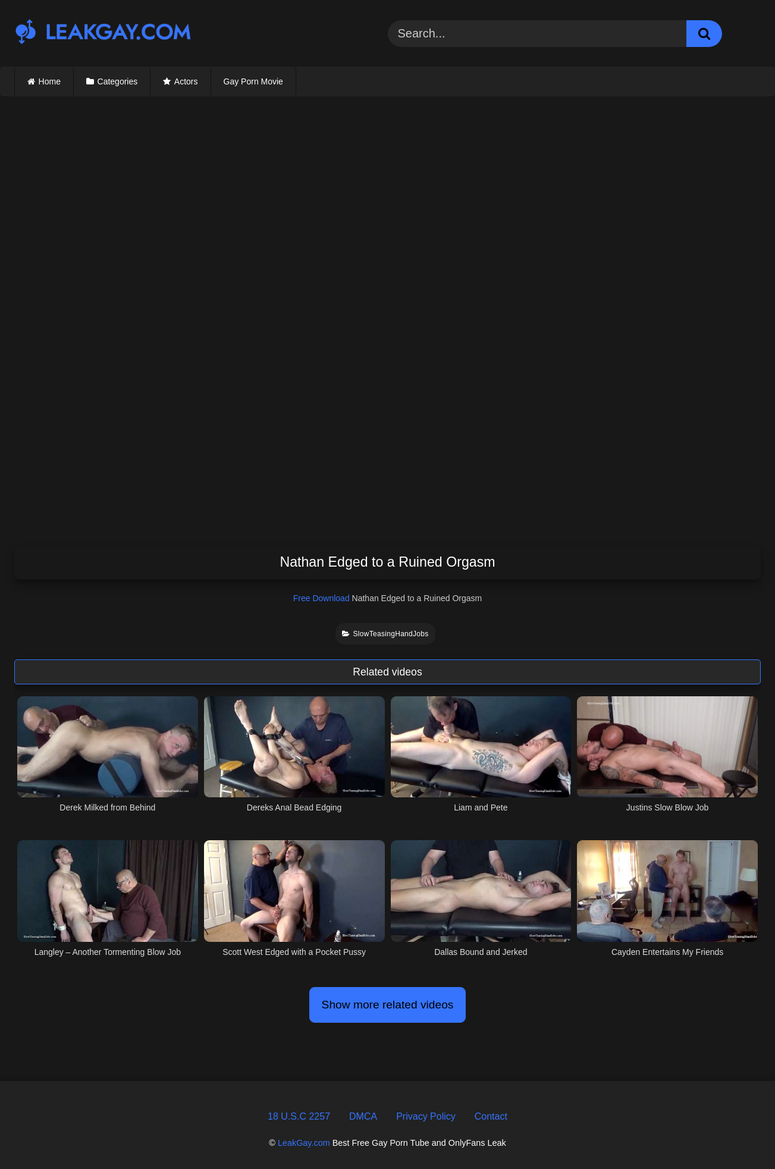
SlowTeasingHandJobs (385, 634)
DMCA (363, 1116)
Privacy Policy (426, 1116)
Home (50, 81)
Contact (491, 1116)
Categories (118, 81)
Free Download (321, 598)
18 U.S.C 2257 (299, 1116)
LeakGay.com (304, 1143)
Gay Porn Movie (253, 81)
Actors (186, 81)
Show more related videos (388, 1004)
